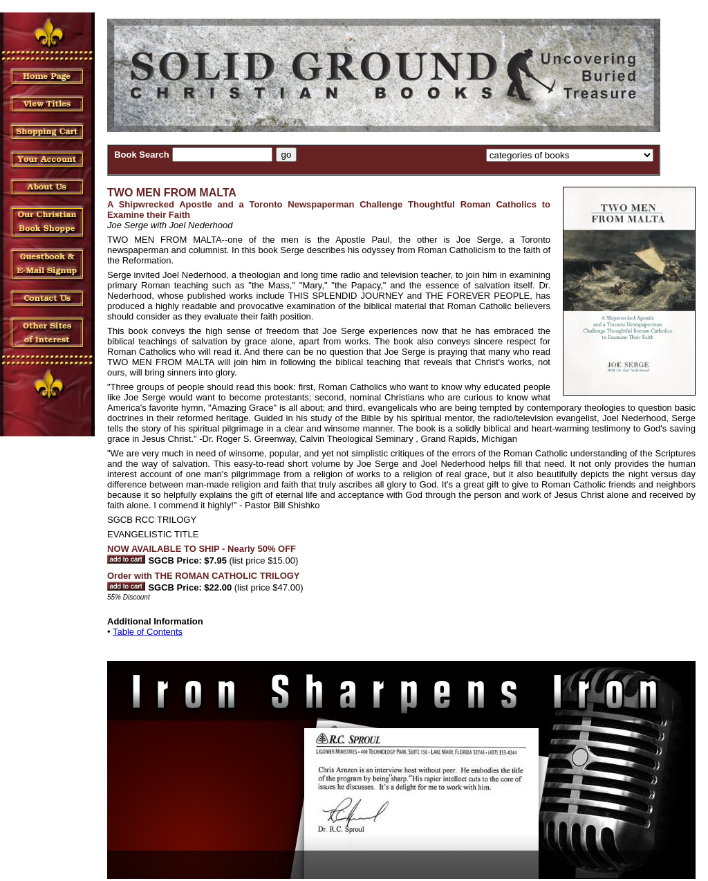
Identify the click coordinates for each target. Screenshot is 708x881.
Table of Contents (148, 632)
